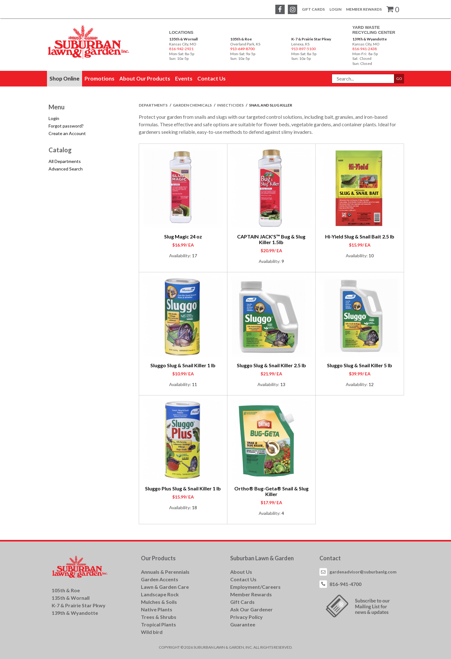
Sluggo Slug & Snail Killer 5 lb (359, 365)
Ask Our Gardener (251, 609)
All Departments (65, 161)
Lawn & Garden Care (165, 587)
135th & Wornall (183, 39)
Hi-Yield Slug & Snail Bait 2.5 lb (359, 236)
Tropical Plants (158, 624)
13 (282, 384)
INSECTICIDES (230, 105)
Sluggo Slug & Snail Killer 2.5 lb (271, 365)
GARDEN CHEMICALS (192, 105)
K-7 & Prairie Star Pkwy (311, 39)
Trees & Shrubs (158, 617)
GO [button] (399, 78)
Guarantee (242, 624)
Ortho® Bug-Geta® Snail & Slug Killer (271, 491)
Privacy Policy (246, 617)
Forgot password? (66, 125)
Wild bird (152, 632)
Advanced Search (66, 168)
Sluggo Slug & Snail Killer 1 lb (182, 365)
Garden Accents (159, 579)
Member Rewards (364, 9)
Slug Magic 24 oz (183, 236)
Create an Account (67, 133)
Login (335, 9)
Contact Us (243, 579)
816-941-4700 (345, 584)
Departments (153, 105)
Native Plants (156, 609)
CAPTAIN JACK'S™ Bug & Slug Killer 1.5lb (271, 239)
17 (194, 255)
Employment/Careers (255, 587)
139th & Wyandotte (369, 39)
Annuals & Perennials (165, 572)
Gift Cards (313, 9)
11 (194, 384)
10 (371, 255)
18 (194, 507)
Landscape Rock (160, 594)
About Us (241, 572)
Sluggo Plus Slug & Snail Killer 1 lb (183, 488)
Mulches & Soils (159, 602)
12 (371, 384)
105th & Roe (241, 39)
